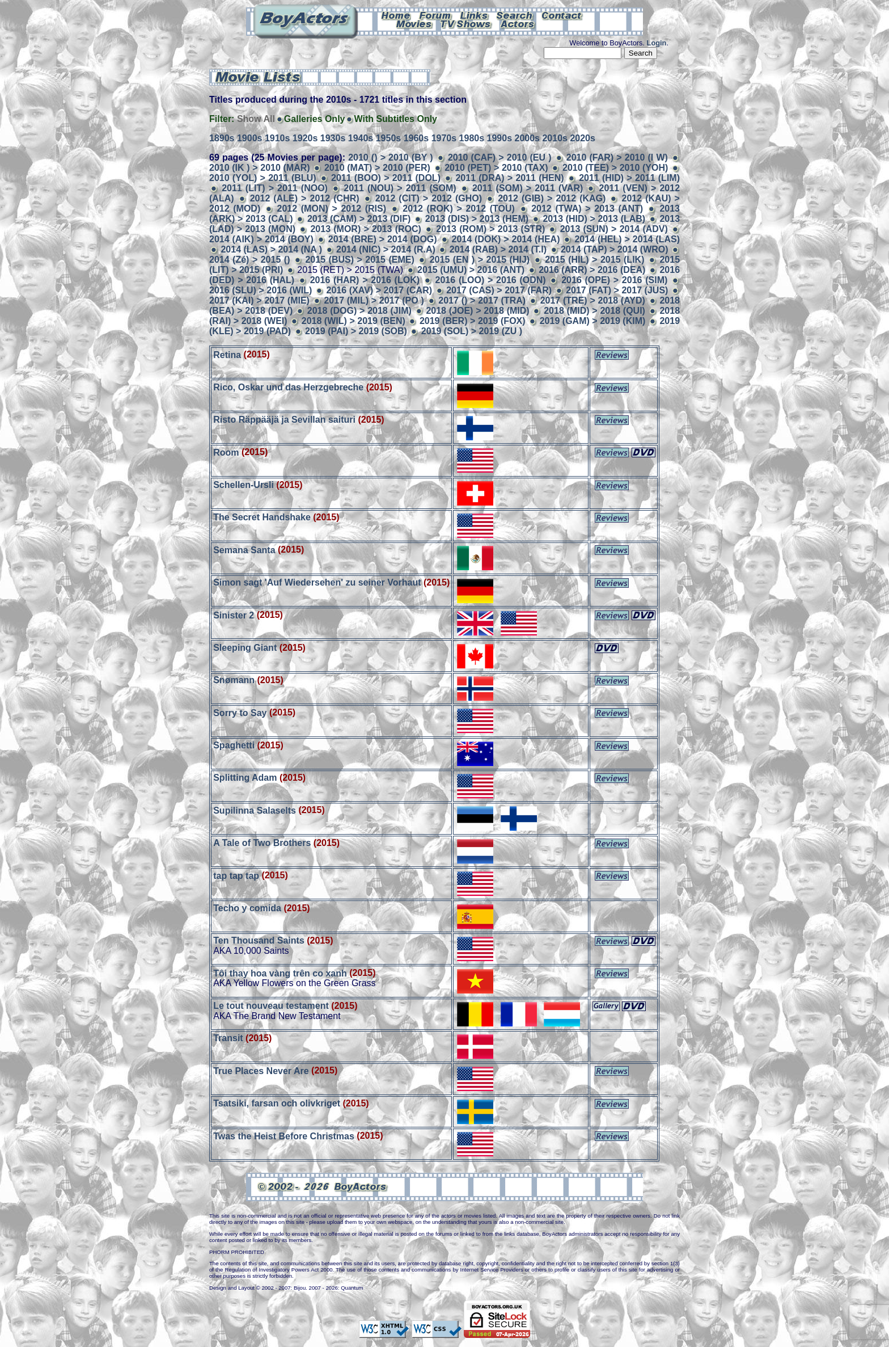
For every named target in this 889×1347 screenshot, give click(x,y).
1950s (388, 138)
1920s (305, 138)
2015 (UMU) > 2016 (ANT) (470, 270)
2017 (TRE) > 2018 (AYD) (592, 300)
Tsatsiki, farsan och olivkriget (276, 1103)
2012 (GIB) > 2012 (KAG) (552, 198)
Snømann (234, 680)
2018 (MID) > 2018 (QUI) (594, 310)
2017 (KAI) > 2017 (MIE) (259, 300)
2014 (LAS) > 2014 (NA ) (271, 249)
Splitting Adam (245, 777)
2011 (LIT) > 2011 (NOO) (275, 188)
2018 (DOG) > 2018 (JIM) (359, 310)
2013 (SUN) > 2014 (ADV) (614, 229)
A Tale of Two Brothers (262, 843)
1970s (444, 138)
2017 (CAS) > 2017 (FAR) (499, 290)
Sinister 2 (233, 615)
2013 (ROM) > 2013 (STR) (490, 229)
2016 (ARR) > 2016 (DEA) (592, 270)
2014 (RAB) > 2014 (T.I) (498, 249)
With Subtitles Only (395, 119)
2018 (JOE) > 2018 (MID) (477, 310)
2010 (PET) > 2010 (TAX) (496, 167)
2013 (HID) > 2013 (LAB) (594, 219)
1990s (500, 138)
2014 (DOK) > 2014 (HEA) (506, 239)
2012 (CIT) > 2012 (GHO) (428, 198)
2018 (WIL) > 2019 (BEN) (353, 321)
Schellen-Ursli (243, 485)
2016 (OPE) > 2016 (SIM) (614, 280)
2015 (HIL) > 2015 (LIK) (594, 259)
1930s (333, 138)
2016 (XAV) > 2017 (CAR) (379, 290)
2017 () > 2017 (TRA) (482, 300)
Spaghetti (234, 745)
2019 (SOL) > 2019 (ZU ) (471, 331)
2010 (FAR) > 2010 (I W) (617, 157)
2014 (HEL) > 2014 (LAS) (627, 239)
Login (657, 43)
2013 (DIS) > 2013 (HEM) (477, 219)
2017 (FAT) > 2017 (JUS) (617, 290)
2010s (555, 138)
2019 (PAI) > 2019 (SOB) (356, 331)
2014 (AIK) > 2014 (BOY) (261, 239)
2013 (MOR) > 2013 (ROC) (365, 229)
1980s (472, 138)
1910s (277, 138)
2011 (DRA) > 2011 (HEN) (509, 178)
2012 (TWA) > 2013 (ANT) (587, 208)
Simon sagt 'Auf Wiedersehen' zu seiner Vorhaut (317, 582)
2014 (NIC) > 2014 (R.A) (385, 249)
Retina (227, 354)
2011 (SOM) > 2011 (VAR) (527, 188)
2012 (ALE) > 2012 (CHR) (304, 198)
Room (226, 452)
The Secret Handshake (262, 517)
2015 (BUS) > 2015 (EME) (359, 259)
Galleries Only (314, 119)
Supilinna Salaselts (254, 810)
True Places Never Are (260, 1070)
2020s (582, 138)
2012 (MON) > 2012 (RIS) (331, 208)
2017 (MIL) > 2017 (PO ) (374, 300)
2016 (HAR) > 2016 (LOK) (365, 280)
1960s (416, 138)
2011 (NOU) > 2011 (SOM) (400, 188)
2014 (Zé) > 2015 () (249, 259)
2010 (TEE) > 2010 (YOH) (615, 167)
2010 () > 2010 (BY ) (390, 157)
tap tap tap (236, 875)
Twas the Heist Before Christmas (283, 1135)
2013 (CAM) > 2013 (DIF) (359, 219)
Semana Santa (244, 549)
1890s (222, 138)
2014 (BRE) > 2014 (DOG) (382, 239)
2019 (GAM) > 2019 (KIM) (593, 321)
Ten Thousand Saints (258, 940)
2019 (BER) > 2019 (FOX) (473, 321)
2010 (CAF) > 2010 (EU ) (500, 157)
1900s (250, 138)
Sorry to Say (239, 712)
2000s (527, 138)
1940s (361, 138)
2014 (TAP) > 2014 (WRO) (614, 249)
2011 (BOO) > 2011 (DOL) (386, 178)
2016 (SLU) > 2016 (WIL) (260, 290)
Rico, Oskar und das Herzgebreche (288, 387)
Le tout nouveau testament (271, 1006)
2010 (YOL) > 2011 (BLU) (262, 178)
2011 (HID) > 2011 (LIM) (629, 178)
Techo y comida (247, 908)
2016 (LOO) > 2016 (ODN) (490, 280)
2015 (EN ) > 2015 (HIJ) (480, 259)
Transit (228, 1038)
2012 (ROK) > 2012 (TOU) (459, 208)
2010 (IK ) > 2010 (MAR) (259, 167)
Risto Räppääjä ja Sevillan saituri (284, 419)
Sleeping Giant (245, 648)
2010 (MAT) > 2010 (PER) (377, 167)
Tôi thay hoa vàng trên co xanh (280, 973)
